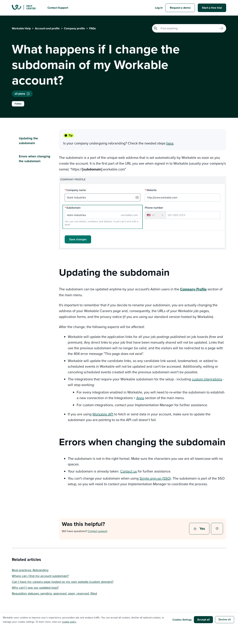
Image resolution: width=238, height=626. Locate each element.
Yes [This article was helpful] (199, 529)
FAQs (92, 28)
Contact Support (57, 8)
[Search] (189, 28)
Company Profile (193, 289)
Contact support (97, 531)
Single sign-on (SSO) (155, 478)
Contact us (128, 471)
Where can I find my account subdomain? (40, 576)
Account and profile (47, 28)
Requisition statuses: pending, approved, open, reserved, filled (54, 593)
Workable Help (21, 28)
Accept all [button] (203, 620)
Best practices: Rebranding (30, 570)
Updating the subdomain (28, 140)
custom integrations (207, 379)
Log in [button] (159, 8)
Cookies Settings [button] (182, 619)
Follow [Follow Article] (18, 104)
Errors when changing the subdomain (34, 158)
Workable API (102, 414)
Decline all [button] (225, 619)
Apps (140, 397)
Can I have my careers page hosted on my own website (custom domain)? (62, 581)
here (169, 143)
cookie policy (69, 622)
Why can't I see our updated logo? (35, 587)
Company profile (74, 28)
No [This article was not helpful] (217, 529)
